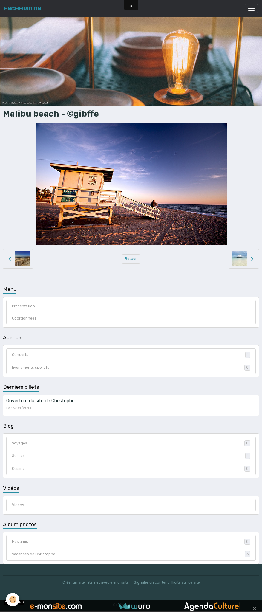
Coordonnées (24, 318)
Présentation (23, 306)
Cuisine (131, 469)
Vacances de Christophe (131, 554)
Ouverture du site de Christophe (40, 400)
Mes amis (131, 542)
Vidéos (18, 505)
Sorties (131, 456)
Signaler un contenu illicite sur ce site (167, 582)
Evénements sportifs (131, 368)
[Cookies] (12, 599)
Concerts (131, 355)
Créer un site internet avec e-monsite (95, 582)
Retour (131, 259)
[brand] (22, 9)
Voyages (131, 443)
